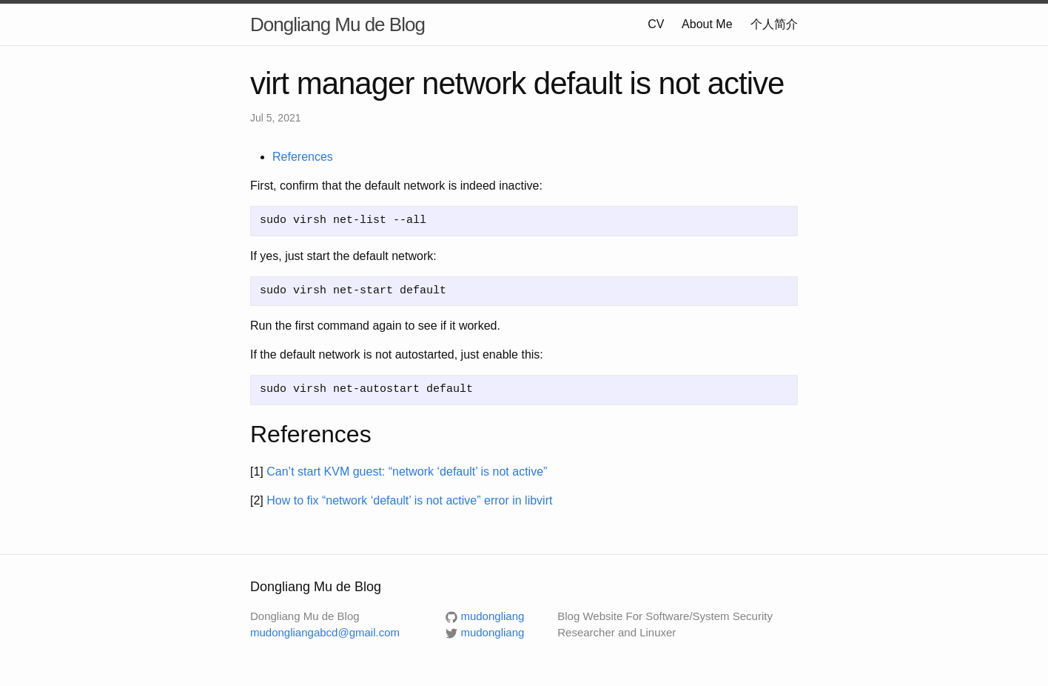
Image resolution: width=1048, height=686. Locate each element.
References (302, 156)
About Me (707, 24)
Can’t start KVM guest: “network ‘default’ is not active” (406, 471)
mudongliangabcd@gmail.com (325, 632)
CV (656, 24)
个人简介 (774, 24)
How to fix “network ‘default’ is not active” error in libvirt (409, 500)
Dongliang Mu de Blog (337, 24)
